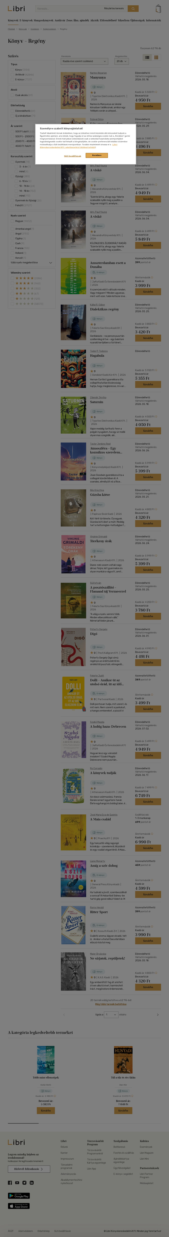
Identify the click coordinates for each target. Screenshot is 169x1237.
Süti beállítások (72, 156)
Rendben (96, 155)
